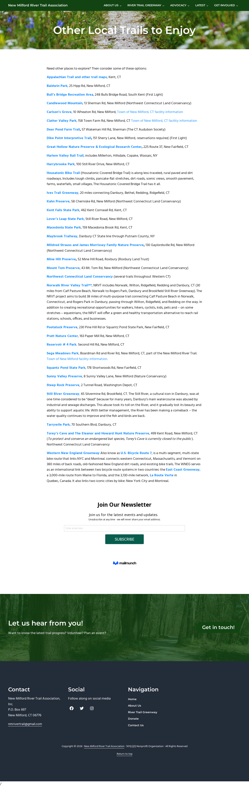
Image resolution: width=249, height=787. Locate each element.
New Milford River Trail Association (39, 9)
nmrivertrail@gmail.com (25, 724)
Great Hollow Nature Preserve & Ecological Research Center (94, 154)
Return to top (124, 754)
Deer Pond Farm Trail (63, 137)
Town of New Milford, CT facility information (150, 120)
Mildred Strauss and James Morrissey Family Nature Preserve (95, 253)
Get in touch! (217, 627)
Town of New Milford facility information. (77, 367)
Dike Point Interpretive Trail (69, 146)
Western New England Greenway (73, 462)
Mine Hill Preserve (61, 267)
